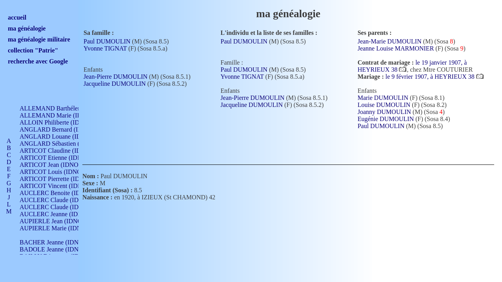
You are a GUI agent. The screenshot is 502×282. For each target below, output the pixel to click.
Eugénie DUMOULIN (386, 119)
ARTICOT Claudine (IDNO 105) (61, 150)
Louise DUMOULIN (384, 104)
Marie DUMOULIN (383, 97)
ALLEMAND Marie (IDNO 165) (62, 115)
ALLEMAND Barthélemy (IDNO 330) (69, 108)
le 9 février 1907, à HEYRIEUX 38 (431, 76)
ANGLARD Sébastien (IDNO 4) (61, 143)
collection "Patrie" (33, 50)
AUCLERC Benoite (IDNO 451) (61, 193)
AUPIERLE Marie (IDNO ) (54, 228)
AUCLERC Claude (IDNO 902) (60, 200)
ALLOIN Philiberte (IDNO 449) (60, 122)
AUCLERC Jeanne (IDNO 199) (60, 214)
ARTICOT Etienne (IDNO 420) (60, 157)
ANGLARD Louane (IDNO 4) (58, 136)
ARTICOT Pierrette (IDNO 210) (61, 178)
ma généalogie (26, 28)
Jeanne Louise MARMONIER (396, 48)
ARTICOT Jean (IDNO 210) (55, 164)
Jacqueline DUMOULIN (115, 83)
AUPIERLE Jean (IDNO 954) (57, 221)
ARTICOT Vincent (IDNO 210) (60, 186)
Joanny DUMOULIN (384, 111)
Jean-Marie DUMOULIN (390, 41)
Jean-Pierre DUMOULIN (115, 76)
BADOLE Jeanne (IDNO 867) (58, 249)
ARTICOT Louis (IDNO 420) (57, 171)
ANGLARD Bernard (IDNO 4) (59, 129)
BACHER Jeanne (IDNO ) (53, 242)
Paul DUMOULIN (107, 41)
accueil (17, 17)
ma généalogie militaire (39, 39)
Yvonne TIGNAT (105, 48)
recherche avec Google (38, 61)
